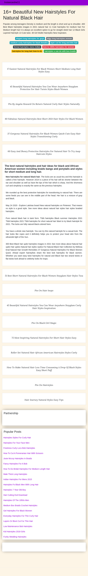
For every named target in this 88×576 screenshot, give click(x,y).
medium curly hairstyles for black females (29, 43)
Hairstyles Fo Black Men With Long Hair (20, 484)
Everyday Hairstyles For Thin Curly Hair (20, 516)
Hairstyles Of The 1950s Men (16, 500)
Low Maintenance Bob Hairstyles (17, 526)
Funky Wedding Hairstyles (14, 537)
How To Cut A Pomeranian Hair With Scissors (23, 453)
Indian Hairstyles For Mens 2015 (17, 479)
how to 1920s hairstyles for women (58, 47)
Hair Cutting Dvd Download (15, 495)
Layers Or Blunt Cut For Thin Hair (18, 521)
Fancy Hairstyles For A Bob (15, 464)
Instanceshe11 (12, 2)
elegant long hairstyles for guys (30, 38)
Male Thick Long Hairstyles (15, 474)
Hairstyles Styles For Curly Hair (17, 437)
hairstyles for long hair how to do (27, 51)
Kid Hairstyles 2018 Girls (14, 531)
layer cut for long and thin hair (64, 43)
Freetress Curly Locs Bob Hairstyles (19, 448)
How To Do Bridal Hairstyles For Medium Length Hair (26, 469)
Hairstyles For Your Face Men (16, 443)
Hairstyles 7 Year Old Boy (14, 490)
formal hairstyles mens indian (27, 47)
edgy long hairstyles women (59, 38)
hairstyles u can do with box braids (60, 51)
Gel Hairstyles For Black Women (17, 511)
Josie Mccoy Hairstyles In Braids (17, 458)
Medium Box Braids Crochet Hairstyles (20, 505)
